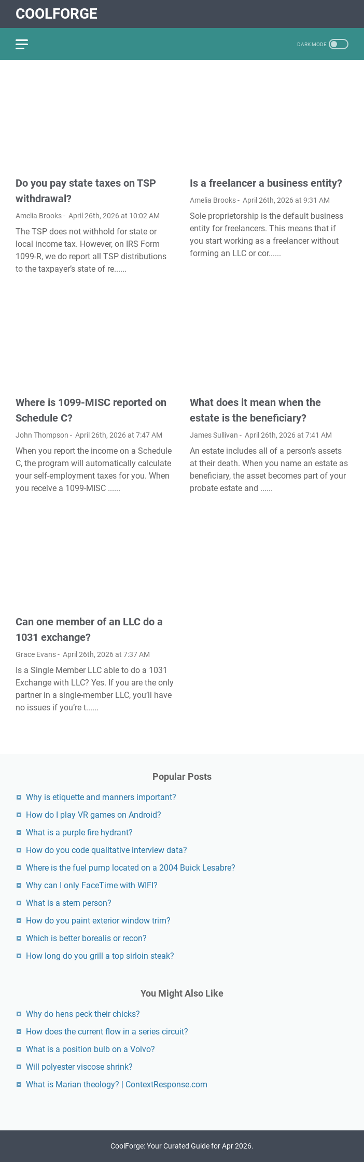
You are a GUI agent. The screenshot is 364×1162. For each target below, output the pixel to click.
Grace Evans (36, 654)
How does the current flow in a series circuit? (107, 1032)
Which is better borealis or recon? (86, 938)
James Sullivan (214, 435)
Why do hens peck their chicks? (83, 1014)
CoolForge (56, 13)
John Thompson (42, 435)
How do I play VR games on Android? (93, 815)
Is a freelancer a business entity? (266, 183)
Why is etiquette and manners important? (101, 797)
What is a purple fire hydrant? (79, 832)
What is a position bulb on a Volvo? (90, 1049)
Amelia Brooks (39, 216)
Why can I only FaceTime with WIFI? (92, 885)
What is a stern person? (68, 903)
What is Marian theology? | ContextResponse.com (116, 1084)
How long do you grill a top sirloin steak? (100, 956)
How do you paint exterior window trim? (98, 921)
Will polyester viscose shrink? (79, 1067)
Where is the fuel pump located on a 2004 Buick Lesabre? (130, 868)
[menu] (28, 44)
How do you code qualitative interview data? (106, 850)
